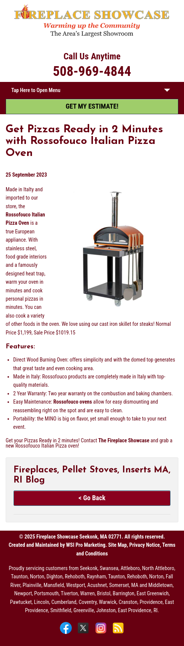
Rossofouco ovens (72, 402)
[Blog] (118, 633)
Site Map (117, 545)
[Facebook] (67, 633)
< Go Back (92, 498)
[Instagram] (102, 633)
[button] (167, 92)
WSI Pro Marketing (85, 545)
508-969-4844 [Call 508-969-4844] (92, 71)
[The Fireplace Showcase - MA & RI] (92, 36)
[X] (84, 633)
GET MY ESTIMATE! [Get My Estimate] (91, 106)
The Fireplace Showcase (123, 440)
